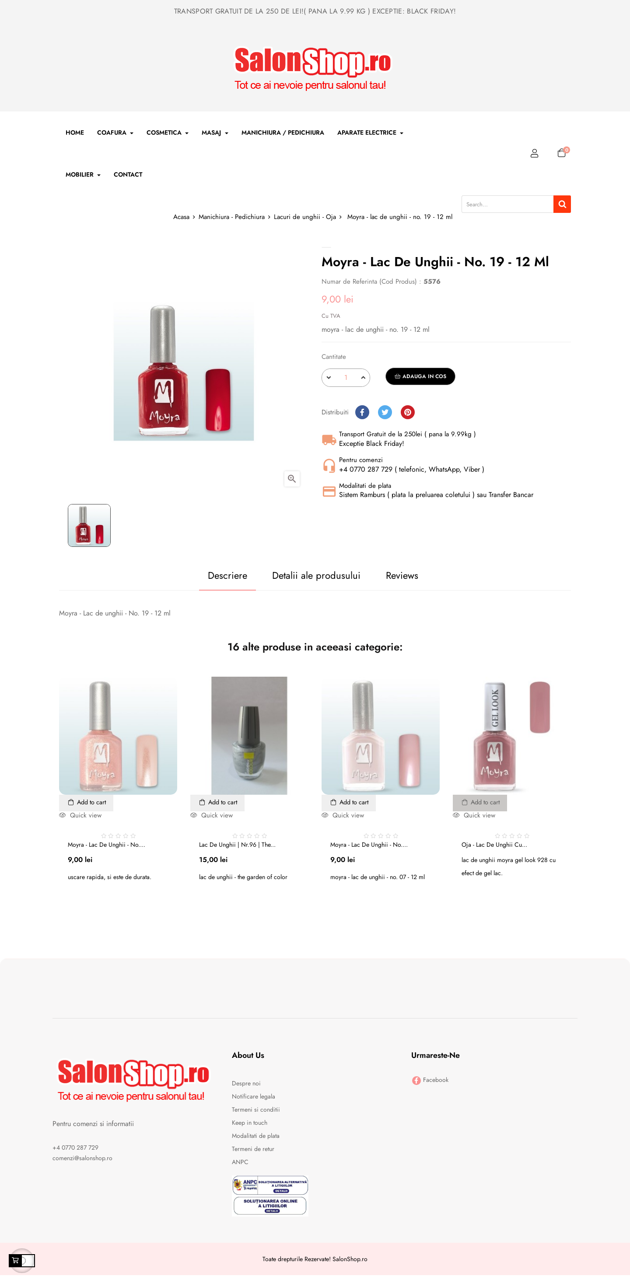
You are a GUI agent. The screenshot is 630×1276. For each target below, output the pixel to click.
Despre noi (246, 1083)
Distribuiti (362, 412)
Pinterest (408, 412)
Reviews (408, 575)
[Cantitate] (346, 377)
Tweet (385, 412)
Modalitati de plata (256, 1136)
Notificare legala (253, 1096)
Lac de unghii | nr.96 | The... (237, 845)
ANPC (240, 1162)
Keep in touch (249, 1123)
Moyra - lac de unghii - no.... (106, 845)
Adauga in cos (420, 376)
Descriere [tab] (210, 575)
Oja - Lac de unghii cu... (494, 845)
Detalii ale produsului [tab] (311, 575)
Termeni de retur (253, 1149)
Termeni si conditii (256, 1110)
